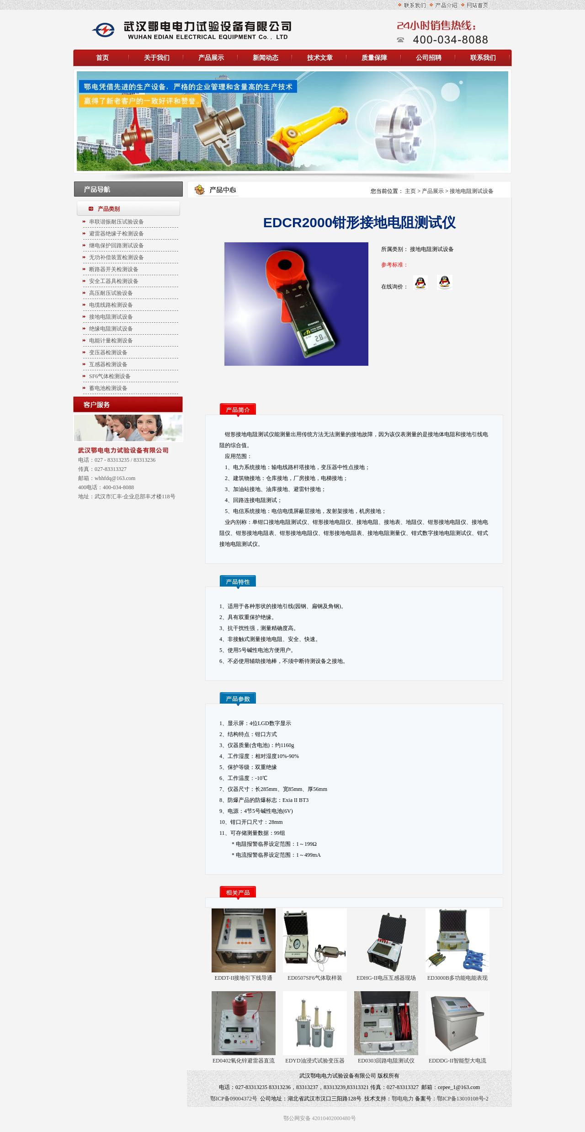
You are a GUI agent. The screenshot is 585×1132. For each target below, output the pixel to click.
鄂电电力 (403, 1098)
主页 (410, 191)
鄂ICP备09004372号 (233, 1098)
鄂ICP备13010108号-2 (463, 1098)
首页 (102, 57)
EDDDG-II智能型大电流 (457, 1060)
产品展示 (433, 191)
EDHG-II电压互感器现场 (385, 978)
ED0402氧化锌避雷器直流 (244, 1060)
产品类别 (109, 209)
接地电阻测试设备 (472, 191)
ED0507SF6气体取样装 (314, 978)
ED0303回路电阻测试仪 (386, 1060)
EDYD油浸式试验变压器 (314, 1060)
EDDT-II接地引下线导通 (244, 978)
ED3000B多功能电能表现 (457, 978)
